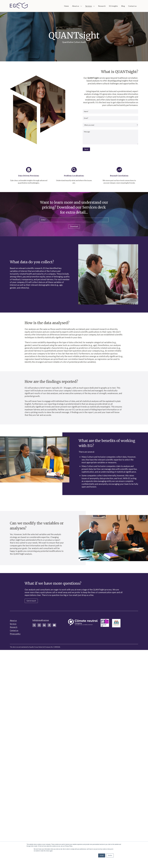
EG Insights (113, 6)
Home (66, 6)
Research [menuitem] (13, 627)
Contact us (132, 6)
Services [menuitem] (13, 624)
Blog (123, 6)
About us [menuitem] (13, 620)
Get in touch (31, 601)
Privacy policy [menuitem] (15, 634)
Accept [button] (102, 855)
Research (102, 6)
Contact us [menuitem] (14, 630)
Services (88, 6)
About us (75, 6)
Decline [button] (110, 855)
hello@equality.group (40, 620)
